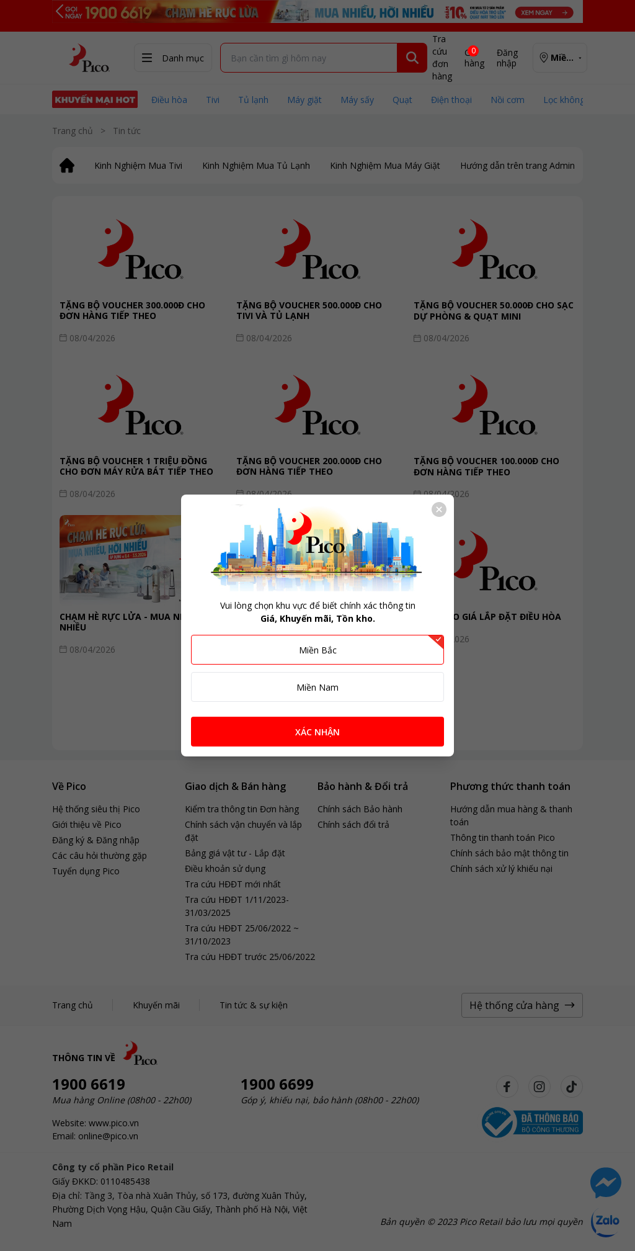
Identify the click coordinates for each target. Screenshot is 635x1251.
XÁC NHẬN (317, 732)
